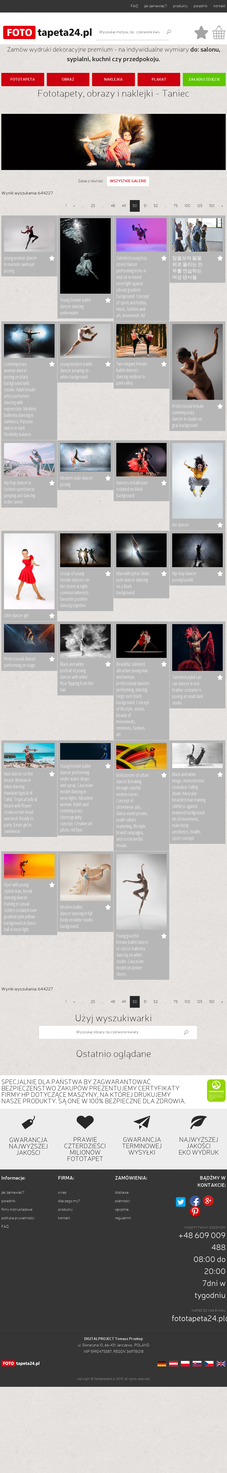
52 (156, 206)
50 (135, 206)
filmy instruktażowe (16, 1209)
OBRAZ (68, 79)
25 (93, 206)
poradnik (200, 6)
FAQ (134, 6)
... (83, 206)
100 (187, 206)
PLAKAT (159, 79)
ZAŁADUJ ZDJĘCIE (204, 79)
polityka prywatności (17, 1218)
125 (199, 206)
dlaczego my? (69, 1201)
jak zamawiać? (155, 6)
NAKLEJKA (113, 79)
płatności (122, 1201)
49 (124, 206)
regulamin (123, 1218)
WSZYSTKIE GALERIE (128, 181)
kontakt (219, 6)
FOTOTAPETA (22, 79)
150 (211, 206)
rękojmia (122, 1209)
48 (113, 206)
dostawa (122, 1192)
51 (145, 206)
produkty (180, 6)
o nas (62, 1192)
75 (176, 206)
